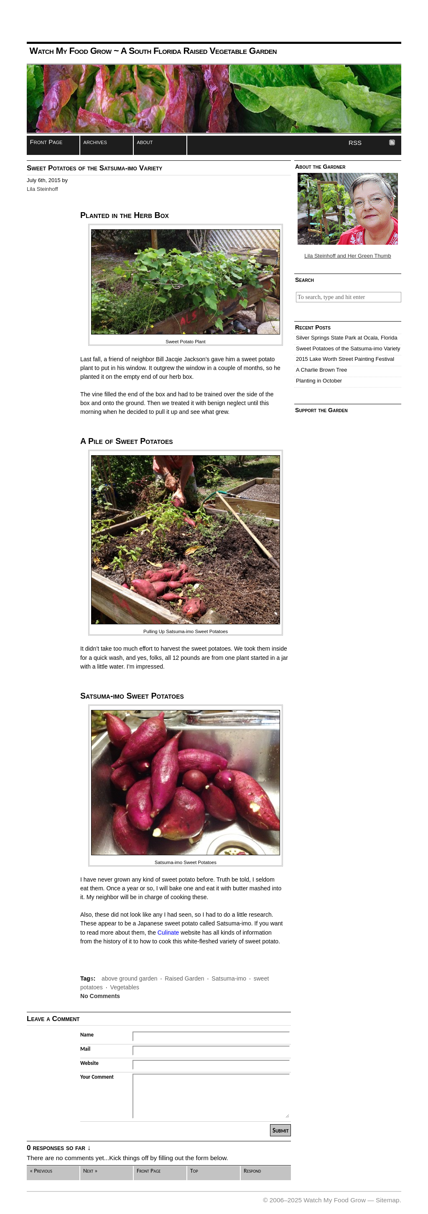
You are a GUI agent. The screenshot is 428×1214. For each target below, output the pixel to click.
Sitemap (388, 1200)
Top (194, 1170)
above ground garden (129, 978)
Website (89, 1063)
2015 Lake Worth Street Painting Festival (345, 359)
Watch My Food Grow (70, 51)
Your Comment (97, 1077)
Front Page (46, 141)
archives (95, 141)
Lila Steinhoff (42, 189)
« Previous (41, 1170)
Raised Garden (184, 978)
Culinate (168, 932)
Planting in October (319, 381)
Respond (252, 1170)
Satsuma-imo (228, 978)
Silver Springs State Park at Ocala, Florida (346, 338)
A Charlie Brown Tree (321, 370)
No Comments (100, 996)
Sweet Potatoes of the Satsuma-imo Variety (348, 348)
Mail (85, 1049)
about (145, 141)
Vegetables (124, 987)
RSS (355, 142)
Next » (90, 1170)
